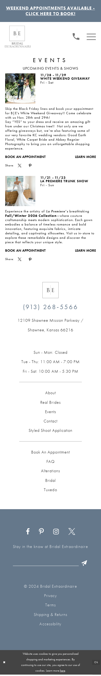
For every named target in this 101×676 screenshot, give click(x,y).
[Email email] (51, 564)
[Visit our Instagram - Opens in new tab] (56, 533)
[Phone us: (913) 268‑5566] (76, 37)
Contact (50, 422)
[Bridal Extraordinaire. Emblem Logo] (50, 291)
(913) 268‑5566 (50, 308)
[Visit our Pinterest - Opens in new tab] (41, 533)
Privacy (50, 597)
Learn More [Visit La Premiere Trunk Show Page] (85, 252)
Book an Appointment (25, 158)
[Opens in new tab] (50, 326)
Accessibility (50, 625)
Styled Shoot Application (50, 431)
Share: (9, 166)
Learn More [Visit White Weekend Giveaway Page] (85, 158)
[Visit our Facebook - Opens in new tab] (28, 533)
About (50, 394)
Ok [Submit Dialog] (96, 664)
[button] (91, 37)
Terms (50, 606)
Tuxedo (50, 491)
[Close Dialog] (4, 663)
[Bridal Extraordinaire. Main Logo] (18, 38)
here (62, 672)
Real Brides (50, 403)
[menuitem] (76, 37)
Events (50, 413)
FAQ (50, 462)
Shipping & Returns (50, 616)
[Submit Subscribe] (86, 564)
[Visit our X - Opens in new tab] (71, 533)
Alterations (50, 472)
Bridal (50, 481)
